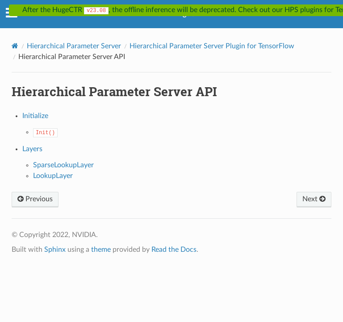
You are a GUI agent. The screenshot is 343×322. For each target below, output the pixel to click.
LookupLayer (53, 175)
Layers (32, 149)
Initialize (35, 115)
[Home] (15, 46)
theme (101, 249)
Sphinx (55, 249)
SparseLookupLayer (63, 165)
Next (314, 199)
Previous (35, 199)
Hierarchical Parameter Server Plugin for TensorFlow (212, 46)
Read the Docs (174, 249)
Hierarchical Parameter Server (74, 46)
